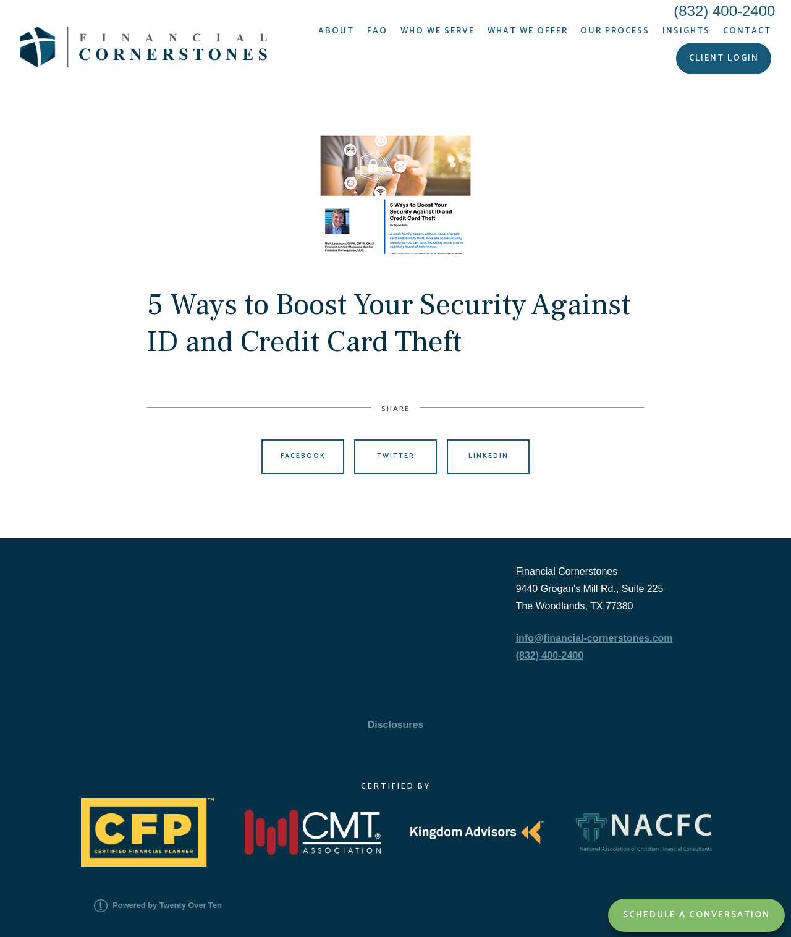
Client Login (724, 58)
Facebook (303, 456)
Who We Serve (437, 31)
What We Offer (528, 31)
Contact (747, 31)
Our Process (614, 31)
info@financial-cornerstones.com (594, 638)
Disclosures (396, 724)
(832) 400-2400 (549, 655)
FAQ (377, 31)
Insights (686, 31)
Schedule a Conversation (696, 914)
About (336, 31)
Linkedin (488, 456)
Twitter (396, 456)
